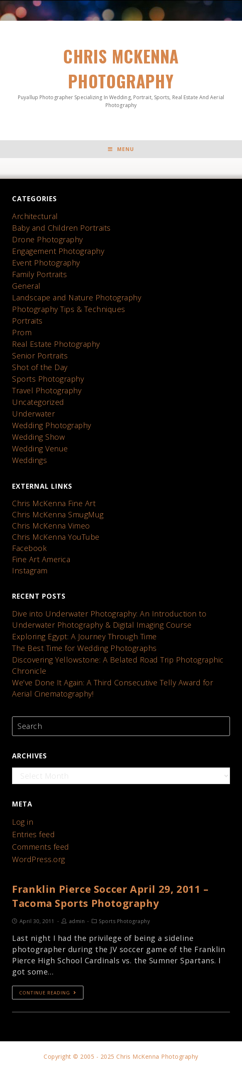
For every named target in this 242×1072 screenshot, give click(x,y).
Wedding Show (38, 437)
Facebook (29, 548)
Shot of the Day (40, 367)
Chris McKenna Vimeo (51, 526)
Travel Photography (46, 390)
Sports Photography (48, 379)
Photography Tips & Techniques (68, 309)
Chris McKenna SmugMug (58, 514)
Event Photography (46, 263)
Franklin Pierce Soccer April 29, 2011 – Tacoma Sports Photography (110, 896)
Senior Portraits (40, 356)
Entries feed (33, 834)
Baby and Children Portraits (61, 228)
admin (77, 921)
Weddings (29, 460)
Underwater (33, 414)
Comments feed (40, 847)
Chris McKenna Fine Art (53, 503)
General (26, 286)
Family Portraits (39, 274)
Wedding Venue (40, 448)
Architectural (35, 216)
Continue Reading (47, 992)
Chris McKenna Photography (121, 76)
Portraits (27, 321)
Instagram (30, 570)
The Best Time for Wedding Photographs (84, 648)
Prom (22, 332)
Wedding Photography (51, 425)
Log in (22, 822)
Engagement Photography (58, 251)
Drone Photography (47, 239)
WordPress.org (38, 859)
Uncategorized (38, 402)
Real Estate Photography (56, 344)
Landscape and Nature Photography (76, 297)
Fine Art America (41, 559)
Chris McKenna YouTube (56, 537)
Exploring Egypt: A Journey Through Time (84, 636)
